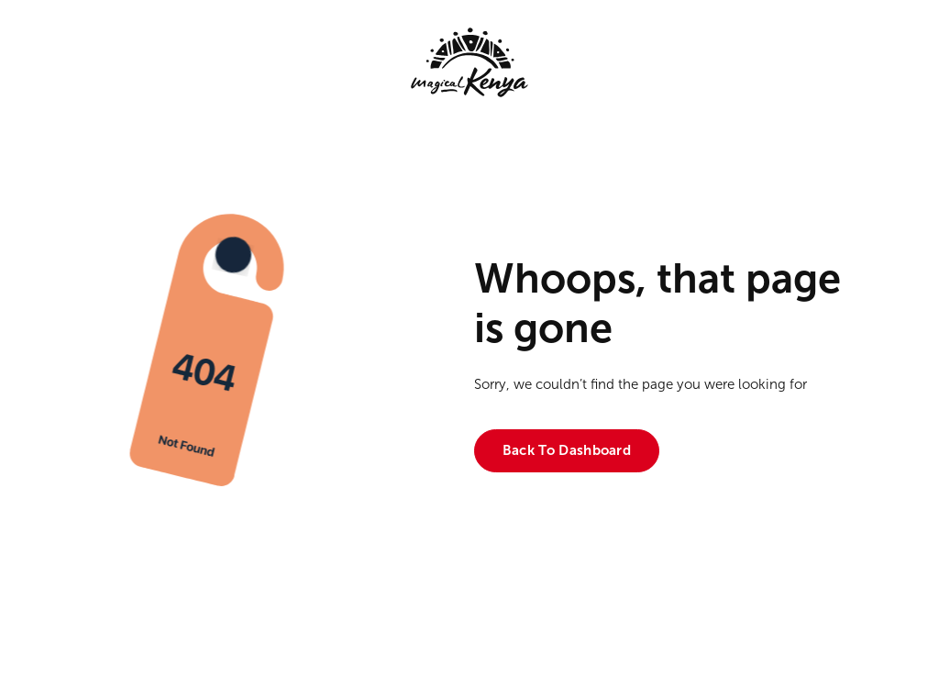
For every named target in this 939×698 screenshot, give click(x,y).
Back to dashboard (567, 450)
